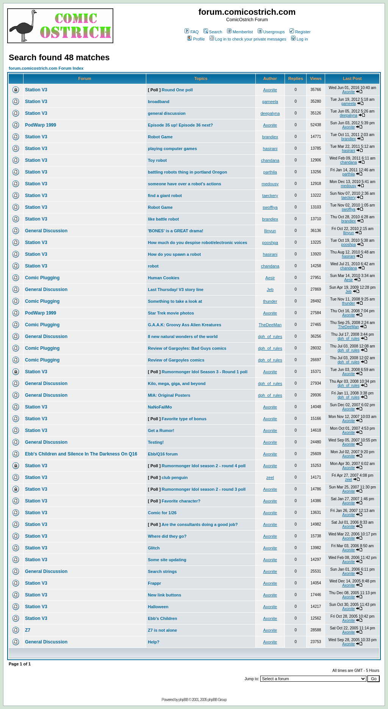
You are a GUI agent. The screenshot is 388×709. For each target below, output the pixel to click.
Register (300, 32)
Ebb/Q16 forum (163, 454)
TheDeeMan (270, 324)
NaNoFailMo (160, 407)
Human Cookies (163, 277)
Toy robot (157, 160)
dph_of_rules (270, 336)
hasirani (270, 148)
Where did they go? (167, 536)
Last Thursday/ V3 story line (175, 289)
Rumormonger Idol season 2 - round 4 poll (204, 465)
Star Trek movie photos (171, 313)
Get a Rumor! (161, 430)
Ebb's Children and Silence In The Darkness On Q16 (81, 454)
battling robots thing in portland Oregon (187, 172)
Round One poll (177, 90)
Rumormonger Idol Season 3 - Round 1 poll (204, 371)
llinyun (270, 231)
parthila (270, 172)
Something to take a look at (175, 301)
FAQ (192, 32)
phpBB (183, 700)
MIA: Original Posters (169, 395)
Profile (196, 39)
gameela (270, 101)
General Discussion (46, 230)
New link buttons (164, 595)
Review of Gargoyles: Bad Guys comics (187, 348)
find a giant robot (165, 195)
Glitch (154, 548)
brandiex (270, 137)
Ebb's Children (162, 618)
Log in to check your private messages (248, 39)
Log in (299, 39)
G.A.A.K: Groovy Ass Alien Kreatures (184, 324)
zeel (270, 477)
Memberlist (240, 32)
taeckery (270, 195)
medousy (270, 184)
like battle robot (163, 219)
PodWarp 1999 (40, 125)
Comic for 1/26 (162, 512)
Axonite (270, 90)
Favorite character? (181, 501)
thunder (270, 301)
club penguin (175, 477)
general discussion (167, 113)
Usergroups (271, 32)
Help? (154, 642)
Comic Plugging (42, 277)
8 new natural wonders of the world (182, 336)
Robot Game (160, 137)
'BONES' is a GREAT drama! (175, 231)
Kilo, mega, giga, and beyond (176, 383)
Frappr (154, 583)
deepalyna (270, 113)
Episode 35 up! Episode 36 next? (180, 125)
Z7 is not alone (162, 630)
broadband (158, 101)
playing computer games (172, 148)
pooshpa (270, 242)
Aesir (270, 277)
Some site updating (167, 559)
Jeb (270, 289)
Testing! (156, 442)
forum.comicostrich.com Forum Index (46, 68)
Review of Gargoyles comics (176, 360)
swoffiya (270, 207)
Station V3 (36, 89)
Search (212, 32)
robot (153, 266)
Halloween (158, 606)
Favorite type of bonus (184, 418)
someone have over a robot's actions (184, 184)
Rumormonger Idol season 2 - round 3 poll (204, 489)
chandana (270, 160)
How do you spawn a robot (174, 254)
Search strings (162, 571)
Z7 (27, 630)
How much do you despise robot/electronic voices (197, 242)
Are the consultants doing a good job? (199, 524)
